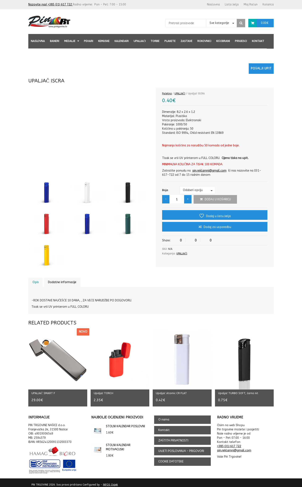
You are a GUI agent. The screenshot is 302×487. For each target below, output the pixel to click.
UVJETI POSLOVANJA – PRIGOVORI (181, 448)
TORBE (155, 41)
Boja (165, 190)
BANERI (54, 41)
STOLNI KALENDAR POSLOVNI (118, 423)
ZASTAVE (186, 41)
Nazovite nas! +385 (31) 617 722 (50, 4)
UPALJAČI (140, 41)
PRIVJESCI (241, 41)
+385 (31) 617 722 (229, 443)
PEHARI (88, 41)
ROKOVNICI (204, 41)
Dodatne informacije (62, 282)
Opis (36, 282)
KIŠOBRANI (223, 41)
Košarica (268, 4)
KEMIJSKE (103, 41)
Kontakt (258, 41)
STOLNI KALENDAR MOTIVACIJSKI (110, 444)
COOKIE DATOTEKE (171, 458)
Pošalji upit (261, 68)
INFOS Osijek (110, 481)
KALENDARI (122, 41)
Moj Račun (250, 4)
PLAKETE (170, 41)
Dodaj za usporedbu (217, 227)
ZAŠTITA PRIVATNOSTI (173, 437)
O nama (163, 416)
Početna (167, 93)
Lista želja (232, 4)
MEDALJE (69, 41)
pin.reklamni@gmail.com (209, 170)
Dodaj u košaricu (218, 199)
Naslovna (213, 4)
